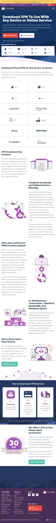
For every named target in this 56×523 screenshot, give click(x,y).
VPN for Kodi (4, 506)
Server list (4, 511)
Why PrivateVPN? (19, 513)
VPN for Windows (6, 499)
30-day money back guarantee (15, 171)
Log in (43, 5)
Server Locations (6, 509)
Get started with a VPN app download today (15, 72)
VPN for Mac (4, 497)
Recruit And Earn (18, 511)
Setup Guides (5, 513)
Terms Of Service (19, 499)
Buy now (50, 5)
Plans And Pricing (19, 497)
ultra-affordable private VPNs (18, 164)
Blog (15, 495)
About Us (16, 506)
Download (4, 508)
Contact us (17, 494)
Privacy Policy (18, 501)
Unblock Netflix (5, 494)
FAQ (15, 508)
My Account (17, 509)
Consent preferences (33, 513)
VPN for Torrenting (6, 495)
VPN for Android (5, 504)
